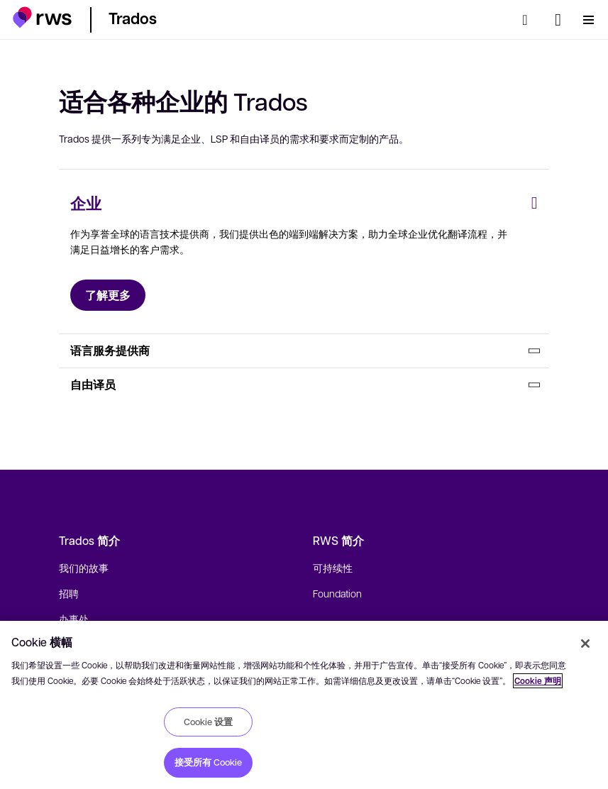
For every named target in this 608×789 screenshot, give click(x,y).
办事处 (74, 618)
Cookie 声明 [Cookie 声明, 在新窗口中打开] (537, 681)
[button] (42, 17)
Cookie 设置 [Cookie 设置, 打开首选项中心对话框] (208, 721)
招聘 (69, 593)
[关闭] (585, 643)
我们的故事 (84, 567)
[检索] (529, 20)
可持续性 (333, 567)
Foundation (337, 593)
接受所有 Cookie (208, 762)
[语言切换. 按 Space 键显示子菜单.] (558, 20)
